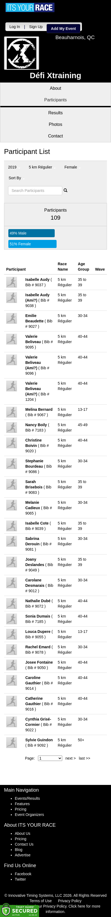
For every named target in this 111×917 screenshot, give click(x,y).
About (55, 88)
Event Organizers (29, 814)
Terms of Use (41, 901)
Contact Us (24, 844)
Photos (55, 124)
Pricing (20, 809)
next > (70, 758)
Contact (55, 136)
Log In (14, 27)
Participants (55, 100)
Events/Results (27, 798)
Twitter (20, 879)
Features (22, 804)
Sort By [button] (17, 178)
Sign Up (36, 27)
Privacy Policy (69, 901)
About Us (22, 833)
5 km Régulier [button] (42, 167)
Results (55, 113)
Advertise (22, 855)
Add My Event (63, 28)
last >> (84, 758)
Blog (18, 849)
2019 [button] (14, 167)
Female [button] (72, 167)
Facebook (23, 874)
